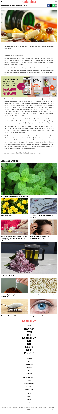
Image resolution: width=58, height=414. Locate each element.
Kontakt (29, 399)
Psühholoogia (29, 364)
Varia (29, 370)
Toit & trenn (29, 367)
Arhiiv (29, 380)
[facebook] (48, 5)
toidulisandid (25, 153)
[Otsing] (54, 2)
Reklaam (29, 396)
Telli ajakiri (29, 386)
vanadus (38, 153)
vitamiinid (18, 153)
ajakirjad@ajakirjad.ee (31, 407)
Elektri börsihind (29, 389)
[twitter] (51, 5)
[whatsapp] (53, 5)
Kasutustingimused (29, 383)
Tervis (29, 361)
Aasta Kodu (29, 373)
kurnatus (32, 153)
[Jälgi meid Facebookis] (29, 402)
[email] (56, 5)
